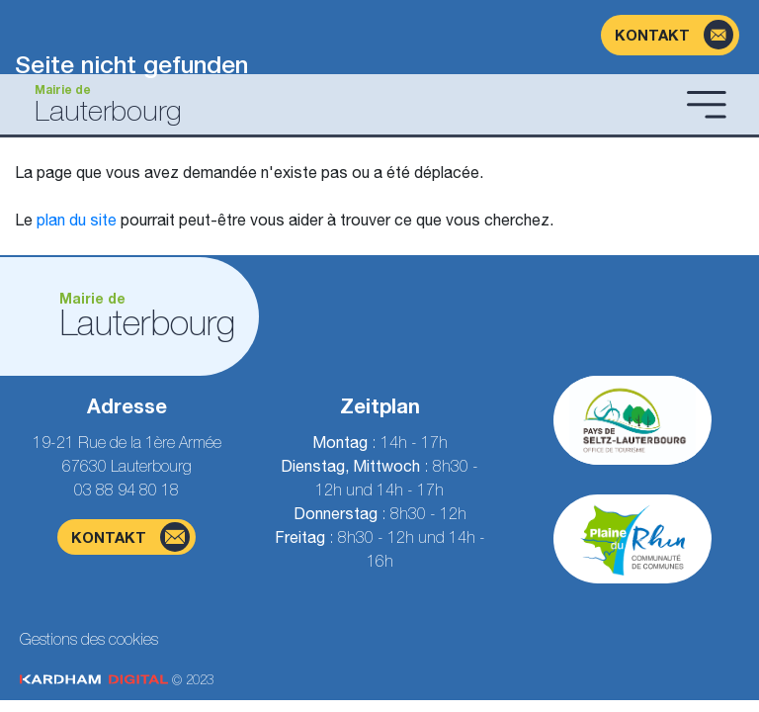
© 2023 (116, 679)
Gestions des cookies (89, 639)
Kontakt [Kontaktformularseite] (130, 537)
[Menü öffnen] (706, 104)
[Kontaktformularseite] (670, 35)
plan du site (77, 219)
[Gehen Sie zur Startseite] (347, 104)
